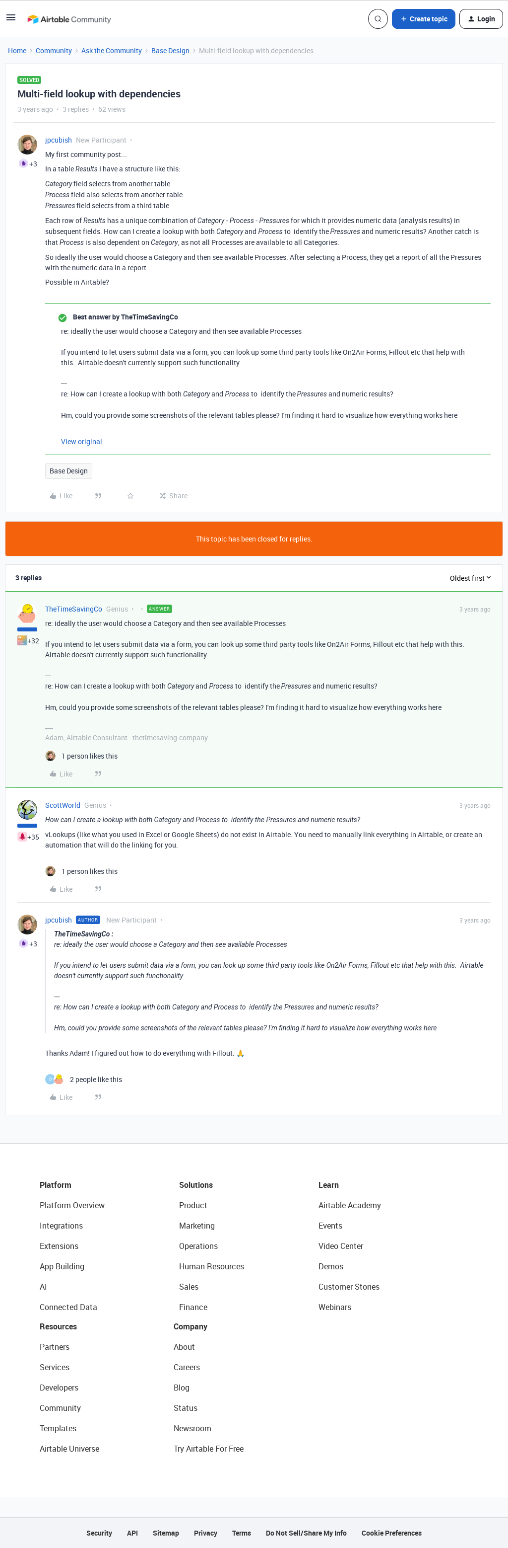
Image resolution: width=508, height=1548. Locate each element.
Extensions (59, 1245)
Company (190, 1326)
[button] (11, 20)
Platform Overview (72, 1205)
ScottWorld (62, 805)
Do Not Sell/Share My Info (306, 1533)
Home (17, 50)
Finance (193, 1307)
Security (99, 1533)
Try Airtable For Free (209, 1448)
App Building (62, 1266)
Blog (182, 1387)
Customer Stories (349, 1286)
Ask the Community (111, 50)
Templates (58, 1428)
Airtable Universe (69, 1448)
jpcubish (58, 140)
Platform (55, 1184)
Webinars (334, 1307)
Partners (54, 1346)
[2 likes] (83, 1079)
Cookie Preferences (392, 1533)
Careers (187, 1367)
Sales (188, 1286)
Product (193, 1205)
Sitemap (166, 1533)
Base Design (170, 50)
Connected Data (68, 1307)
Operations (198, 1245)
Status (185, 1407)
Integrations (61, 1225)
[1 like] (81, 756)
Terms (241, 1533)
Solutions (196, 1184)
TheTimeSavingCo (73, 609)
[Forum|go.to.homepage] (69, 19)
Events (330, 1225)
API (132, 1533)
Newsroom (192, 1428)
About (184, 1346)
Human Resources (211, 1266)
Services (54, 1367)
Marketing (197, 1225)
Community (54, 50)
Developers (59, 1387)
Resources (58, 1326)
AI (43, 1286)
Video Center (340, 1245)
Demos (330, 1266)
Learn (328, 1184)
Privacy (205, 1533)
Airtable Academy (349, 1205)
